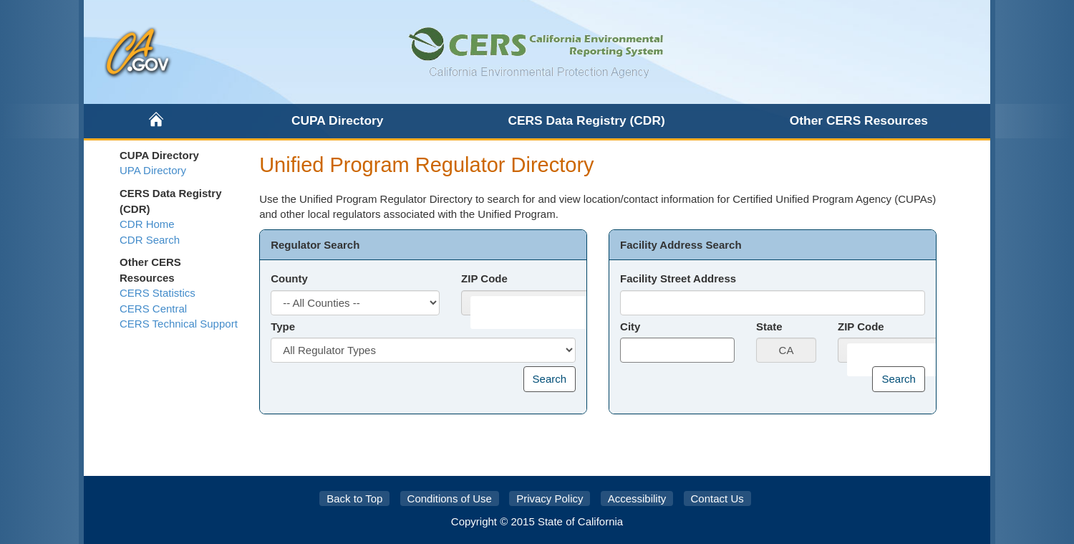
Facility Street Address (678, 278)
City (630, 326)
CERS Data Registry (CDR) (586, 120)
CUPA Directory (337, 120)
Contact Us (717, 498)
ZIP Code (484, 278)
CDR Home (147, 224)
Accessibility (637, 498)
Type (283, 326)
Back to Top (354, 498)
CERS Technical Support (179, 324)
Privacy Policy (549, 498)
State (769, 326)
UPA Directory (153, 170)
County (289, 278)
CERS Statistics (157, 293)
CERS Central (153, 308)
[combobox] (536, 312)
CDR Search (150, 240)
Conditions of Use (449, 498)
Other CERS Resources (859, 120)
